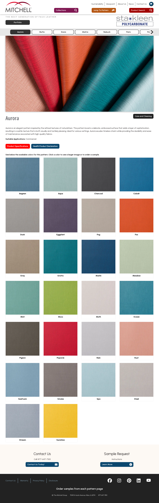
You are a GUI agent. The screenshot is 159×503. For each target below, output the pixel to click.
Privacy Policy (38, 480)
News (131, 4)
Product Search (138, 10)
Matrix (85, 32)
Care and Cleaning (143, 116)
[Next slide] (152, 32)
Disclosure (53, 480)
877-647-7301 (44, 459)
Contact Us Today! (35, 465)
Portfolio (18, 22)
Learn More (107, 465)
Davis (63, 32)
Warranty (24, 480)
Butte (42, 32)
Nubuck (106, 32)
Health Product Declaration (45, 146)
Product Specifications (17, 146)
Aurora (20, 32)
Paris (128, 32)
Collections (61, 10)
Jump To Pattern (100, 10)
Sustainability (97, 4)
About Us (122, 4)
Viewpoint (110, 4)
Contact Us (142, 4)
